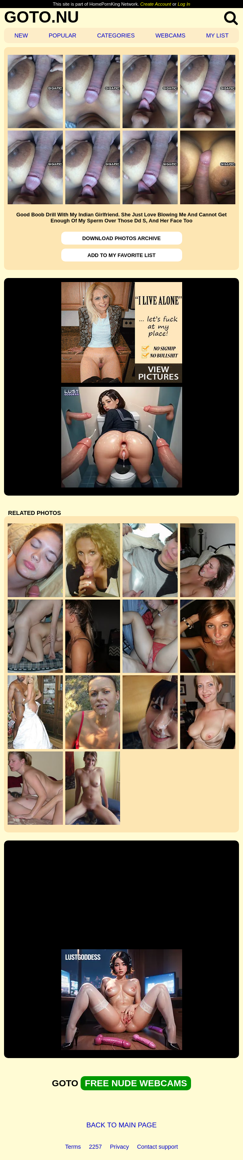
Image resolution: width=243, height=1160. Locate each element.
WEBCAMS (170, 35)
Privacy (119, 1146)
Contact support (157, 1146)
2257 (95, 1146)
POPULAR (63, 35)
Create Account (155, 4)
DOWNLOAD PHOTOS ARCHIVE (121, 238)
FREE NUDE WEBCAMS (136, 1083)
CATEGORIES (116, 35)
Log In (184, 4)
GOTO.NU (41, 17)
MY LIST (217, 35)
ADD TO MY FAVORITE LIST (121, 255)
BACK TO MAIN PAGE (121, 1125)
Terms (73, 1146)
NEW (21, 35)
